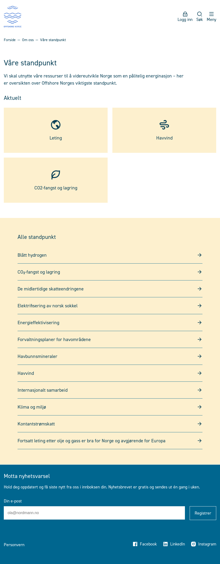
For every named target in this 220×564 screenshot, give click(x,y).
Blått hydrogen (110, 255)
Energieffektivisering (110, 322)
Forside (10, 39)
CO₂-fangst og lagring (110, 272)
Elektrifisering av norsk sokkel (110, 306)
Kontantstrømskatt (110, 424)
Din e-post (13, 501)
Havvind (110, 373)
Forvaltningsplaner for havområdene (110, 339)
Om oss (28, 39)
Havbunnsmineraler (110, 356)
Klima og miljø (110, 407)
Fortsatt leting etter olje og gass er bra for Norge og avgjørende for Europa (110, 441)
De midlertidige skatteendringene (110, 289)
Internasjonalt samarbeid (110, 390)
